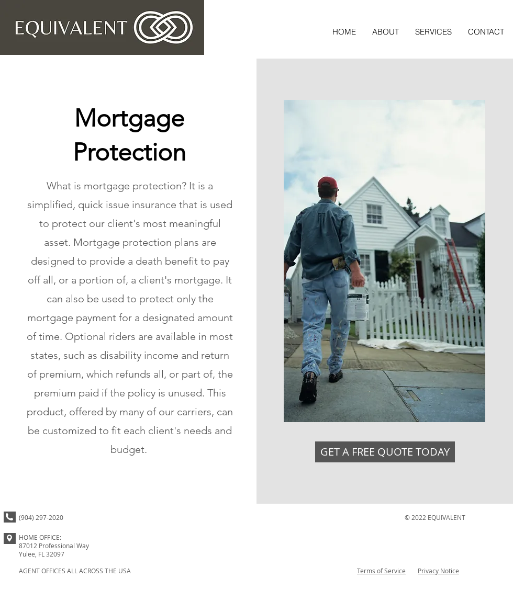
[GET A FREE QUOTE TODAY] (385, 451)
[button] (433, 32)
